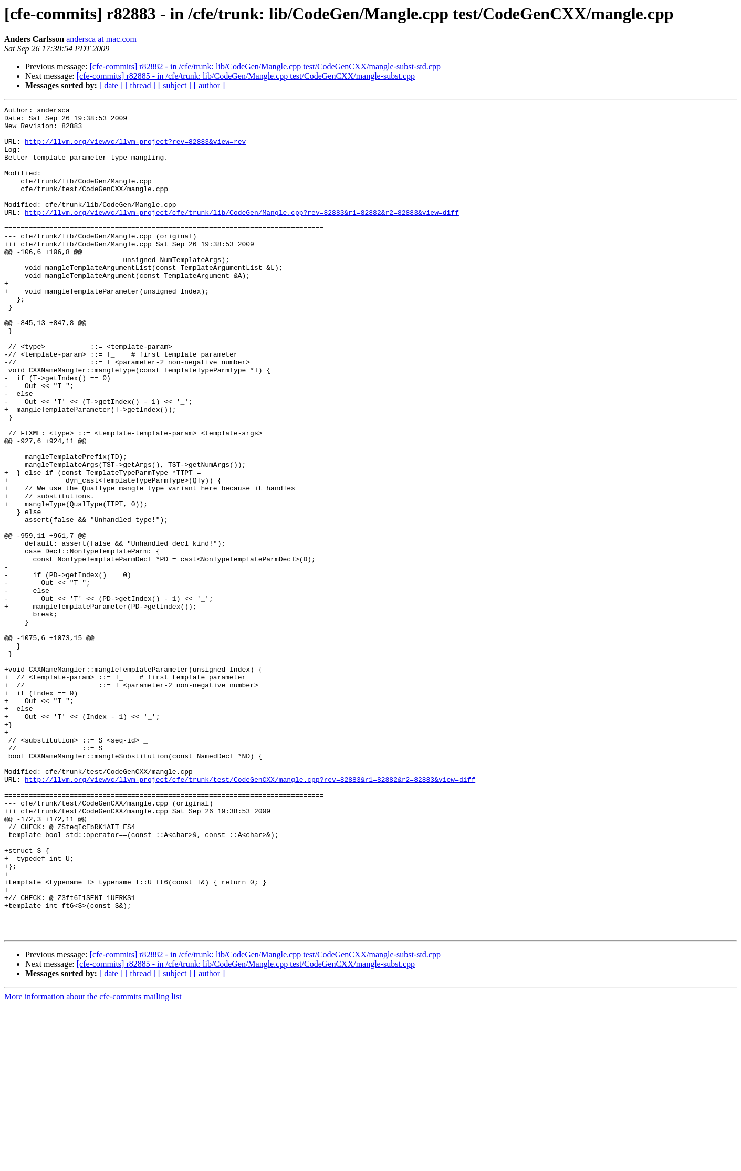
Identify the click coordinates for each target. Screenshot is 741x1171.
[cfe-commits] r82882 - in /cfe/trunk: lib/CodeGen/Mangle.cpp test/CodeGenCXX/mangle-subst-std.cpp (265, 66)
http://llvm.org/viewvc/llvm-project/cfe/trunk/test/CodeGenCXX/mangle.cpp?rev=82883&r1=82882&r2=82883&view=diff (250, 914)
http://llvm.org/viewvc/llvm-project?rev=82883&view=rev (135, 149)
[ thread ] (140, 85)
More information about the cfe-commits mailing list (93, 1161)
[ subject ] (175, 85)
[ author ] (209, 85)
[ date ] (111, 85)
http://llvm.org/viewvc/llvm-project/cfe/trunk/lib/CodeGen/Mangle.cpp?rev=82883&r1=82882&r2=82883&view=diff (242, 234)
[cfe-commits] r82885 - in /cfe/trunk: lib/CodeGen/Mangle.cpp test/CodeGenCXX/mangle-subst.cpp (246, 75)
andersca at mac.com (101, 39)
